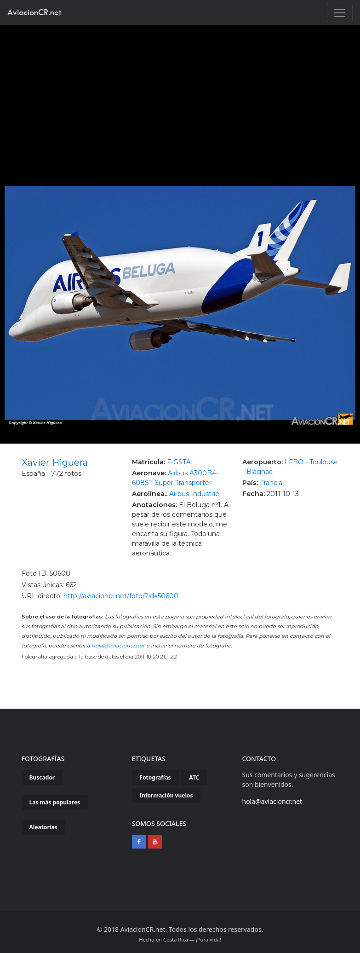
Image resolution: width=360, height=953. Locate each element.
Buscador (42, 777)
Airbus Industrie (194, 494)
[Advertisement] (180, 93)
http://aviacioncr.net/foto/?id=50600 (120, 596)
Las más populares (54, 802)
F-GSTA (179, 462)
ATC (194, 777)
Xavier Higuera (55, 462)
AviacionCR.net (34, 12)
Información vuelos (166, 795)
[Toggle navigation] (340, 13)
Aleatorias (43, 827)
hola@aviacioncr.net (118, 645)
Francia (271, 483)
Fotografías (155, 777)
